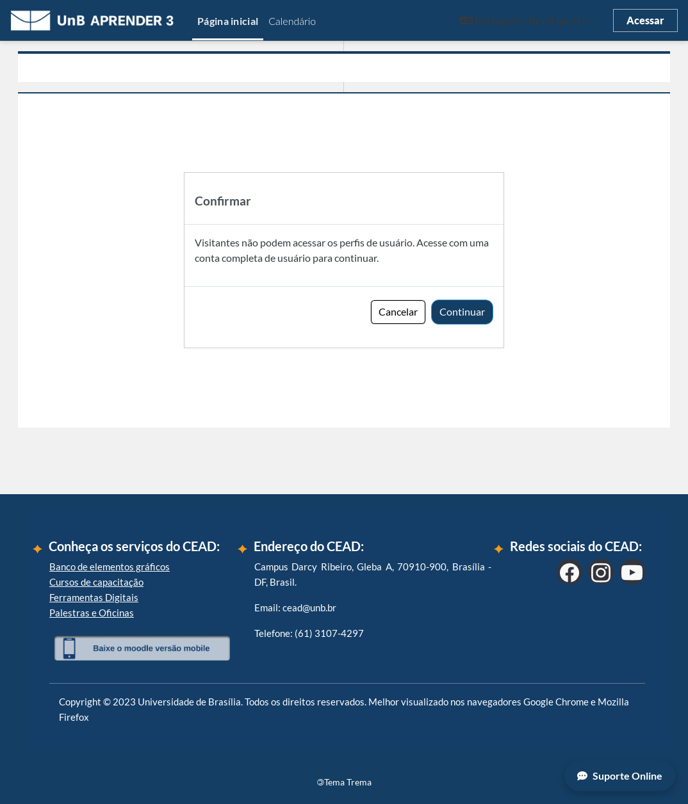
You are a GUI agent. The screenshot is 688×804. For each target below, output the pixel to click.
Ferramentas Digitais (93, 597)
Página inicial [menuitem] (227, 21)
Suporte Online (619, 775)
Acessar (645, 20)
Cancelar (398, 311)
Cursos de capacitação (96, 582)
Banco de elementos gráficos (109, 566)
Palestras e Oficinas (91, 612)
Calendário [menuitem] (292, 21)
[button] (527, 20)
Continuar (462, 311)
